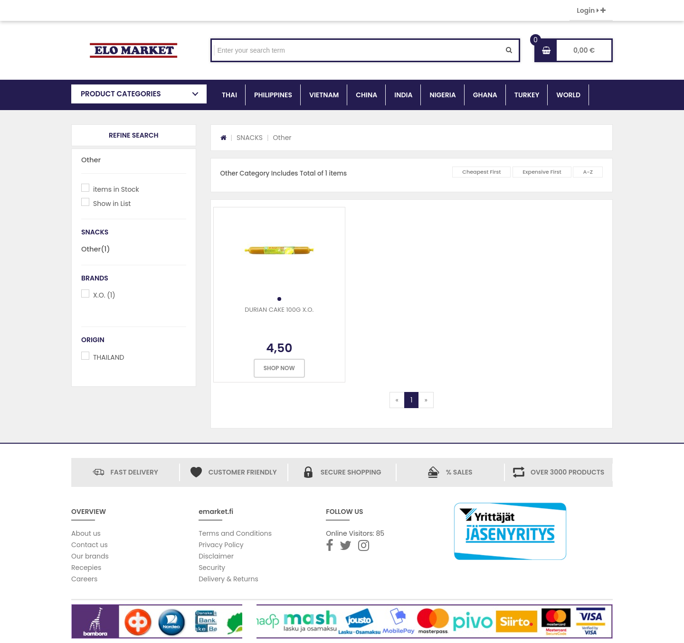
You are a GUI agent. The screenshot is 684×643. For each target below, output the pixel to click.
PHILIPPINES (273, 95)
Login (591, 10)
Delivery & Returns (228, 579)
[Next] (425, 400)
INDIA (403, 95)
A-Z (588, 172)
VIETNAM (324, 95)
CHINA (366, 95)
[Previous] (397, 400)
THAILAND (108, 357)
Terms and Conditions (235, 533)
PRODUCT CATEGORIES (121, 94)
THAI (229, 95)
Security (212, 567)
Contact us (89, 545)
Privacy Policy (221, 545)
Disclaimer (216, 556)
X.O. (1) (104, 295)
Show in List (112, 203)
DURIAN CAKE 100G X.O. (279, 309)
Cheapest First (481, 172)
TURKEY (526, 95)
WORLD (568, 95)
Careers (84, 579)
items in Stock (116, 189)
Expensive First (541, 172)
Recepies (86, 567)
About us (86, 533)
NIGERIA (442, 95)
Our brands (90, 556)
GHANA (485, 95)
